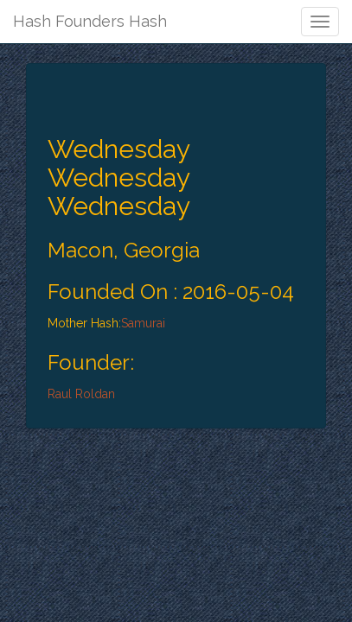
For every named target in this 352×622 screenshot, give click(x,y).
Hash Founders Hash (90, 21)
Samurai (143, 323)
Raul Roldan (81, 394)
